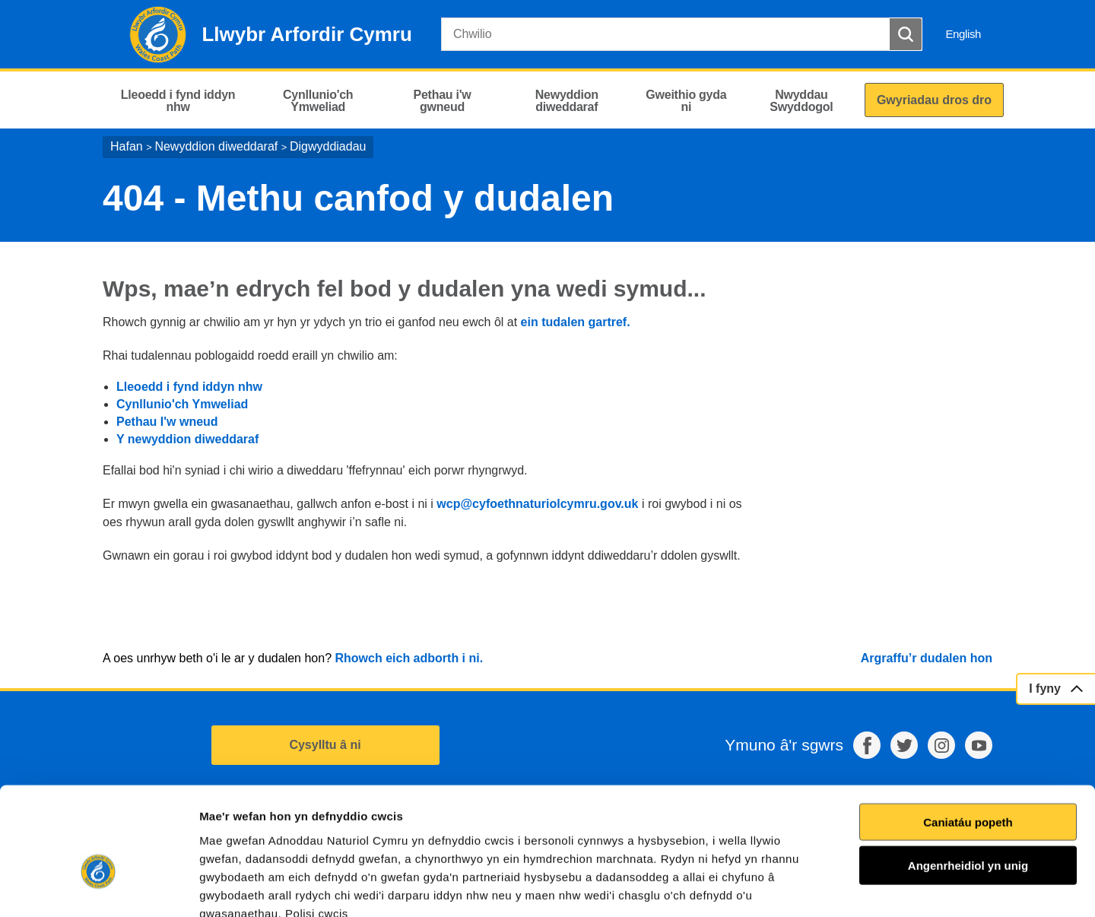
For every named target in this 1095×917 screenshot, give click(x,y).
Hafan (126, 146)
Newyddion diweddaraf (216, 146)
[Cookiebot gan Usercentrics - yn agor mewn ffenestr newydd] (98, 887)
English (963, 33)
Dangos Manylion (866, 887)
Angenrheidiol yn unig (968, 778)
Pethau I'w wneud (167, 421)
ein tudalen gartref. (575, 322)
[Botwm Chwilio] (905, 34)
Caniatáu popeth (968, 734)
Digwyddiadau (328, 146)
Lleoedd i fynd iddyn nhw (189, 386)
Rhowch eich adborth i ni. (409, 658)
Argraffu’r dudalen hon (926, 658)
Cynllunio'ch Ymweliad (182, 404)
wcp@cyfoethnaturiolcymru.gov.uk (537, 503)
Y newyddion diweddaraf (187, 439)
